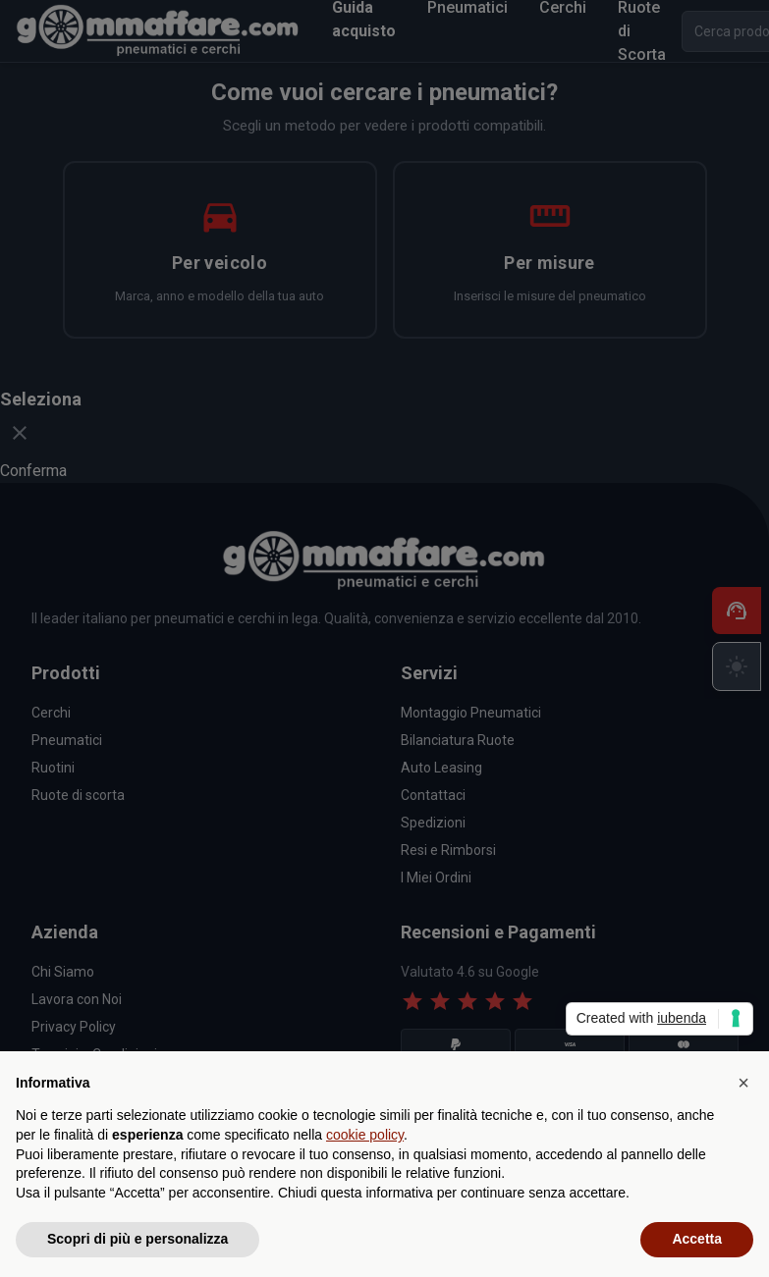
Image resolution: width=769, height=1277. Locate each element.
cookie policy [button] (365, 1135)
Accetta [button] (697, 1239)
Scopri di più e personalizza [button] (137, 1239)
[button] (743, 1082)
